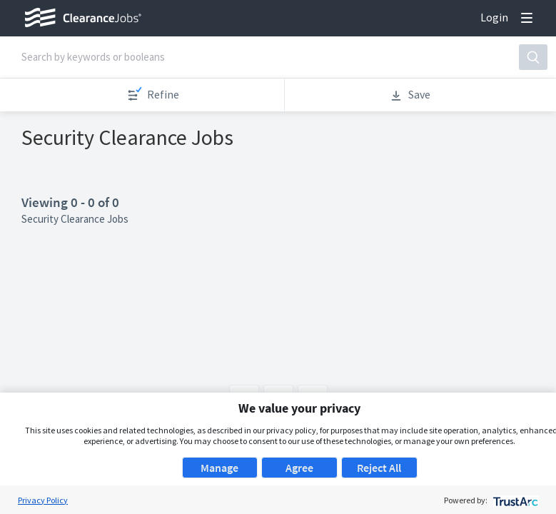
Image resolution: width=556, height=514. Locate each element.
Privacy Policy (43, 500)
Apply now (207, 144)
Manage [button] (219, 467)
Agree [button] (299, 467)
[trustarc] (514, 500)
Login (494, 17)
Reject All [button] (379, 467)
